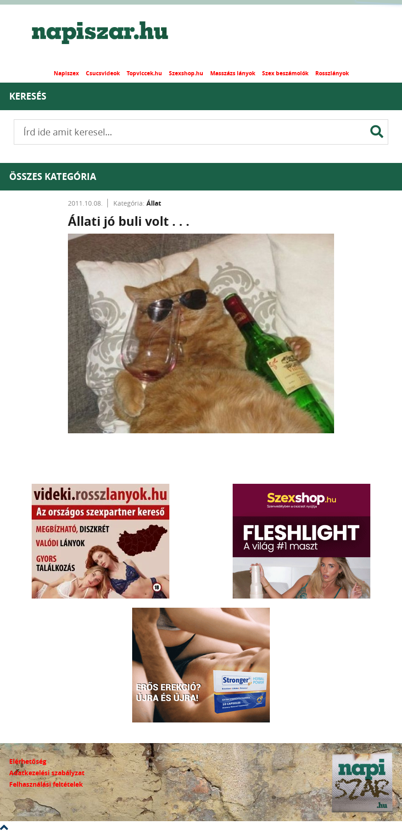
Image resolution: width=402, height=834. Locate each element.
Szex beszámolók (285, 73)
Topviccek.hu (144, 73)
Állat (153, 203)
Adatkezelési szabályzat (46, 772)
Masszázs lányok (232, 73)
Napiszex (66, 73)
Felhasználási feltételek (46, 784)
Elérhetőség (27, 761)
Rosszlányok (332, 73)
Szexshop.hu (186, 73)
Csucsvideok (103, 73)
